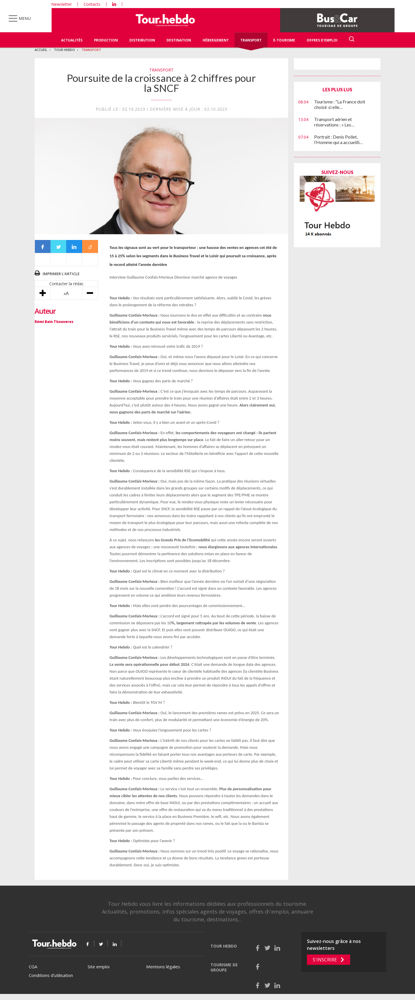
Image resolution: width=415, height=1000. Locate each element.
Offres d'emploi (322, 40)
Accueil (41, 50)
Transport (251, 40)
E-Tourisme (284, 40)
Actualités (71, 40)
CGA (33, 966)
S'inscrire (325, 959)
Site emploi (99, 966)
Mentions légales (163, 966)
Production (106, 40)
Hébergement (216, 40)
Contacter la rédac (66, 283)
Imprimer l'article (61, 273)
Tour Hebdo (64, 50)
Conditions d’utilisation (51, 975)
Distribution (142, 40)
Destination (179, 40)
